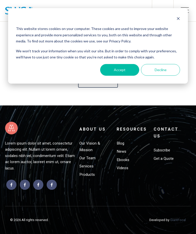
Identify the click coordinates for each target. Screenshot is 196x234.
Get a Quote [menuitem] (164, 158)
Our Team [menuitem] (87, 158)
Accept (120, 70)
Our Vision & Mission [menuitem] (89, 146)
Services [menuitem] (86, 166)
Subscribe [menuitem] (162, 150)
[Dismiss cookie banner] (178, 19)
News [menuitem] (121, 151)
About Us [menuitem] (92, 129)
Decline (161, 70)
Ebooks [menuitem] (123, 160)
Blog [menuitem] (120, 143)
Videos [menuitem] (122, 168)
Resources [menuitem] (132, 129)
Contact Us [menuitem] (166, 132)
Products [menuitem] (87, 174)
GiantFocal (178, 220)
